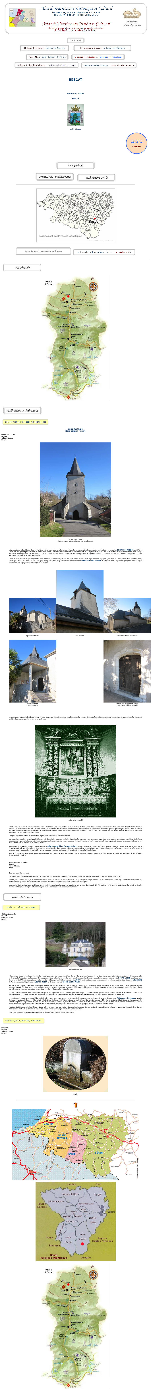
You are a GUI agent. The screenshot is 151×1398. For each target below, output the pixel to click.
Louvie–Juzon (124, 978)
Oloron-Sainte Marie (71, 982)
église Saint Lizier (75, 429)
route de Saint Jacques (91, 561)
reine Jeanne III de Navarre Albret (61, 846)
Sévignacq (137, 980)
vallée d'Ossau (75, 93)
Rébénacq (121, 998)
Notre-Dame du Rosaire (75, 431)
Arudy (77, 980)
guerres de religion (125, 550)
